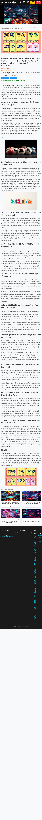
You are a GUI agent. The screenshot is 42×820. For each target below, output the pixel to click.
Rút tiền (28, 2)
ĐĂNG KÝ (38, 2)
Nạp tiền (24, 2)
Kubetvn (40, 535)
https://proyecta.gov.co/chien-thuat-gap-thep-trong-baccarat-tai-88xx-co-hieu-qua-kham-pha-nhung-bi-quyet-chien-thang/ (34, 610)
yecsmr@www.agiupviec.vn (6, 536)
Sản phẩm (8, 27)
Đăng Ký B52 (40, 539)
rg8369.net (10, 137)
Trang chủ (3, 27)
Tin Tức (20, 2)
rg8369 (30, 89)
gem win (40, 542)
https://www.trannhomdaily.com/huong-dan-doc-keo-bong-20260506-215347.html (35, 587)
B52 (40, 537)
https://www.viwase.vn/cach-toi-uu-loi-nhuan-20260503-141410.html (35, 570)
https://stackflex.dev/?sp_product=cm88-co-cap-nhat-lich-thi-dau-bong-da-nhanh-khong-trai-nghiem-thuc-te (34, 550)
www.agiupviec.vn (7, 2)
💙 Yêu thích (13, 77)
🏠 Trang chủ (14, 2)
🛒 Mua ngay (4, 77)
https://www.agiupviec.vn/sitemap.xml (23, 532)
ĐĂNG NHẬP (32, 2)
